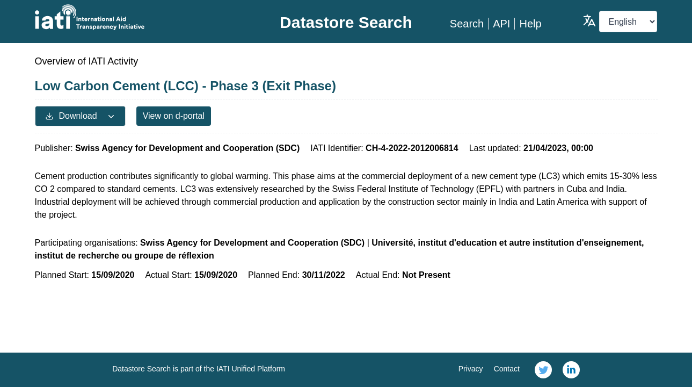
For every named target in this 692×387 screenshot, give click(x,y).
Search (467, 24)
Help (530, 24)
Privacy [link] (470, 368)
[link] (543, 369)
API (501, 24)
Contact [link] (507, 368)
